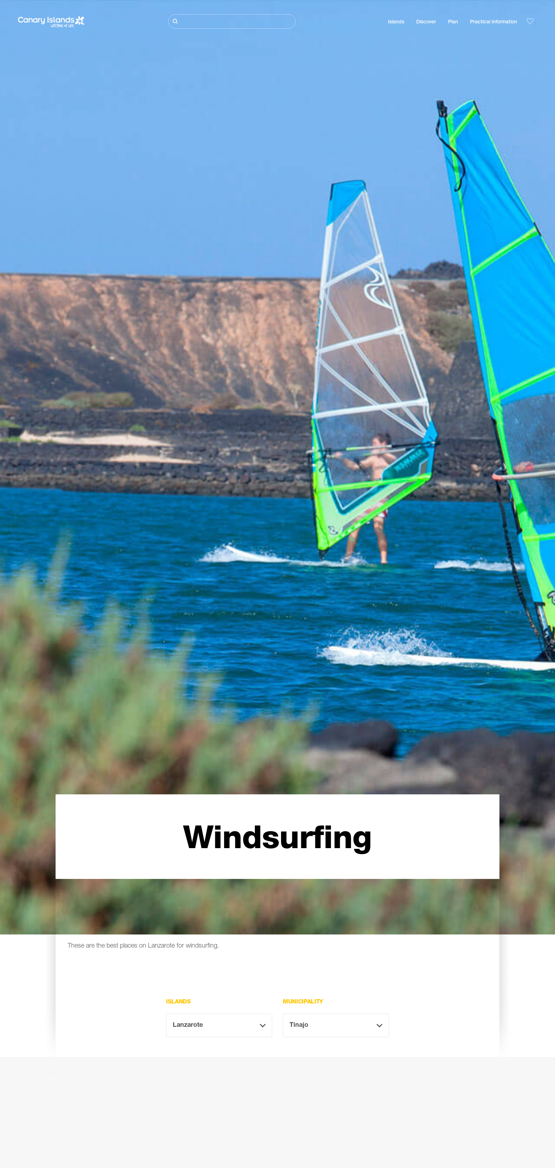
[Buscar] (232, 21)
